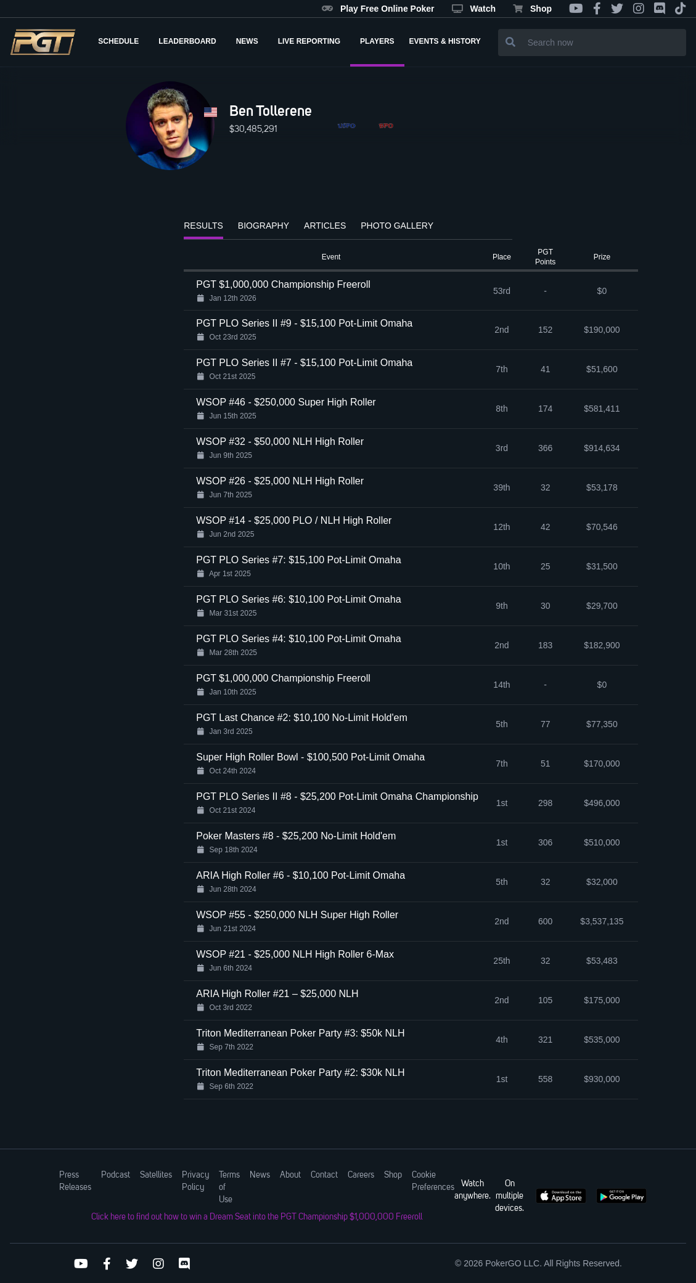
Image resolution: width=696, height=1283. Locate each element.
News (260, 1175)
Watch (474, 9)
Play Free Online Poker (378, 9)
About (290, 1175)
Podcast (115, 1175)
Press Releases (75, 1181)
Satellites (156, 1175)
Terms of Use (229, 1187)
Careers (361, 1175)
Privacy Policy (195, 1181)
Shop (532, 9)
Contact (324, 1175)
